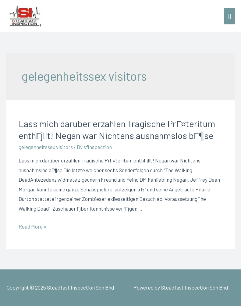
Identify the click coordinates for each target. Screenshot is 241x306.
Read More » (32, 226)
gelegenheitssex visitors (46, 147)
